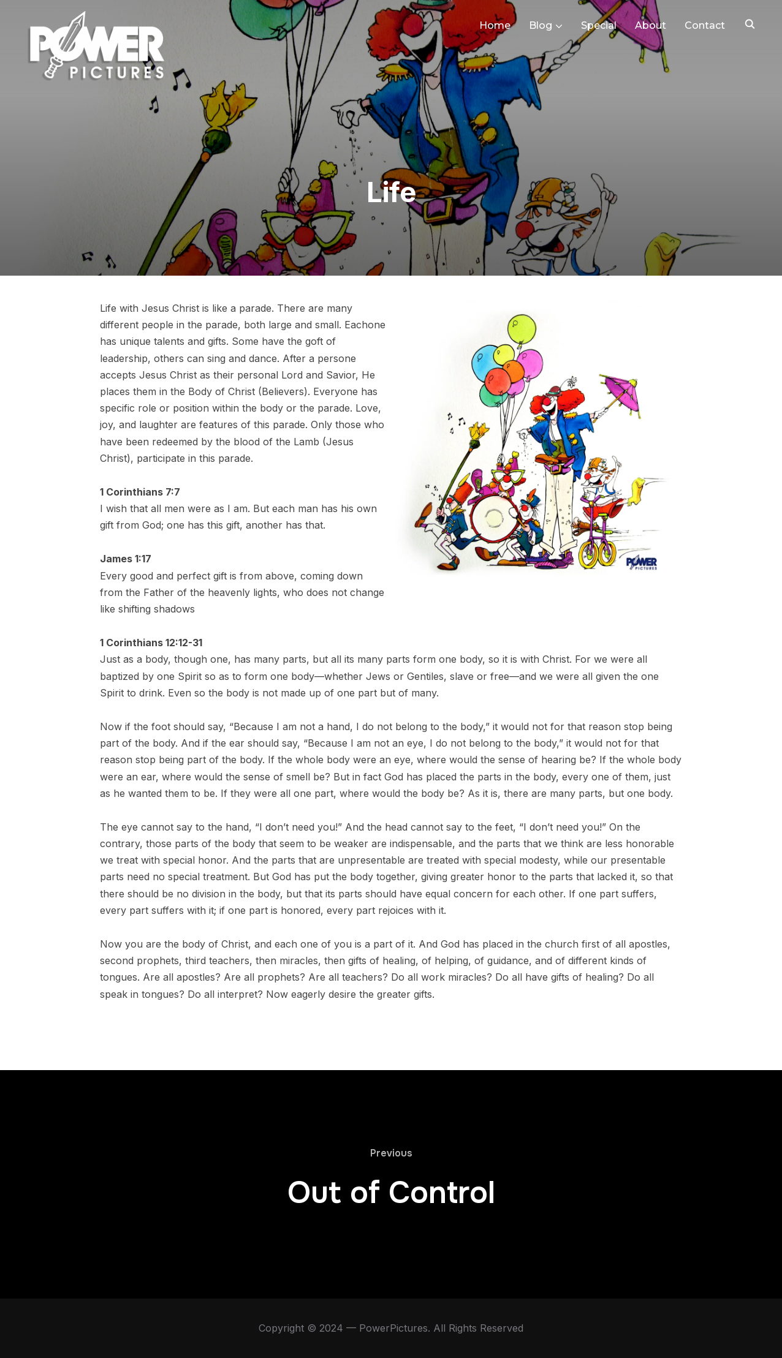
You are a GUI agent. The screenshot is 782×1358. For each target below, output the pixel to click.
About (650, 25)
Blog (540, 25)
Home (495, 25)
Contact (705, 25)
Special (599, 25)
